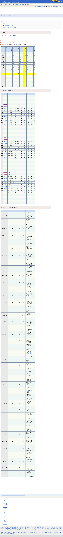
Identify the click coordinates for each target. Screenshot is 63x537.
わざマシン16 (5, 504)
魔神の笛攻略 (13, 532)
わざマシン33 (5, 507)
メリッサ (4, 521)
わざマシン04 (5, 503)
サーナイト (5, 122)
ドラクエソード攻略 (51, 529)
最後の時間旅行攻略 (6, 532)
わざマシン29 (5, 505)
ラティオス (5, 180)
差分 (54, 6)
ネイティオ (5, 153)
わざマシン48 (5, 509)
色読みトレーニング (41, 532)
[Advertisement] (31, 10)
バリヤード (5, 106)
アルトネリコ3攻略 (50, 528)
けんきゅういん (5, 500)
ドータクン (5, 194)
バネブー (5, 124)
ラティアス (5, 178)
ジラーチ (5, 190)
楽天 (4, 533)
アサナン (5, 161)
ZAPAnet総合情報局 (4, 4)
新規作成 (52, 6)
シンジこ (4, 517)
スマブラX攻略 (10, 529)
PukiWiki (6, 535)
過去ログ (57, 6)
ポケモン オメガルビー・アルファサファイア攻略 (31, 527)
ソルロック (5, 159)
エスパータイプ (6, 15)
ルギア (5, 155)
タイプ (14, 35)
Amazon (2, 533)
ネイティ (5, 151)
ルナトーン (5, 157)
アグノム (5, 143)
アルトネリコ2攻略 (43, 528)
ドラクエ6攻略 (57, 529)
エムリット (5, 141)
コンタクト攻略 (22, 532)
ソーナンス (5, 116)
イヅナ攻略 (17, 532)
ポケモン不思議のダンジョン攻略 (16, 528)
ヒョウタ (4, 520)
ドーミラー (5, 192)
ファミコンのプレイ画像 (57, 532)
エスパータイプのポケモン (8, 25)
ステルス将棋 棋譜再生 (48, 532)
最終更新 (39, 6)
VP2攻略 (15, 529)
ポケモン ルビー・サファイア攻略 (27, 528)
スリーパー (5, 104)
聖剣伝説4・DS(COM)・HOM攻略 (22, 529)
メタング (5, 186)
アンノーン (5, 114)
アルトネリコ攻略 (36, 528)
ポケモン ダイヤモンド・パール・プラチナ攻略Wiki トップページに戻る (13, 495)
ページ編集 (48, 6)
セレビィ (5, 149)
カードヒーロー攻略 (28, 532)
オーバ (4, 513)
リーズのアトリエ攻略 (4, 529)
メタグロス (5, 188)
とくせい (30, 352)
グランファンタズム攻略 (57, 528)
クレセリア (5, 145)
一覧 (37, 6)
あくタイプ (27, 452)
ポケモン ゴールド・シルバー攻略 (6, 527)
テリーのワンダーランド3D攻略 (42, 529)
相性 (5, 23)
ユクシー (5, 139)
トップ (35, 6)
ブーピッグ (5, 126)
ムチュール (5, 172)
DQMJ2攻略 (35, 529)
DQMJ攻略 (30, 529)
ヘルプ (44, 6)
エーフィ (5, 112)
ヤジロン (5, 174)
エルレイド (5, 147)
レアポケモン (5, 522)
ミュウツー (5, 108)
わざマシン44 (5, 508)
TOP (1, 18)
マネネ (5, 137)
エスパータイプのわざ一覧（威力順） (10, 27)
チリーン (5, 128)
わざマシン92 (5, 512)
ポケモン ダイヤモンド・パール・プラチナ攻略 (47, 527)
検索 (42, 6)
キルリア (5, 120)
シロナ (4, 516)
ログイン (61, 6)
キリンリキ (5, 182)
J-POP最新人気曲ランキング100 (11, 533)
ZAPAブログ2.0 (34, 532)
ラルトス (5, 118)
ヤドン (5, 196)
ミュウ (5, 110)
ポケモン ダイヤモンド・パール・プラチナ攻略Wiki (11, 1)
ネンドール (5, 176)
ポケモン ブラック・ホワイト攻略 (17, 527)
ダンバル (5, 184)
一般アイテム (5, 524)
